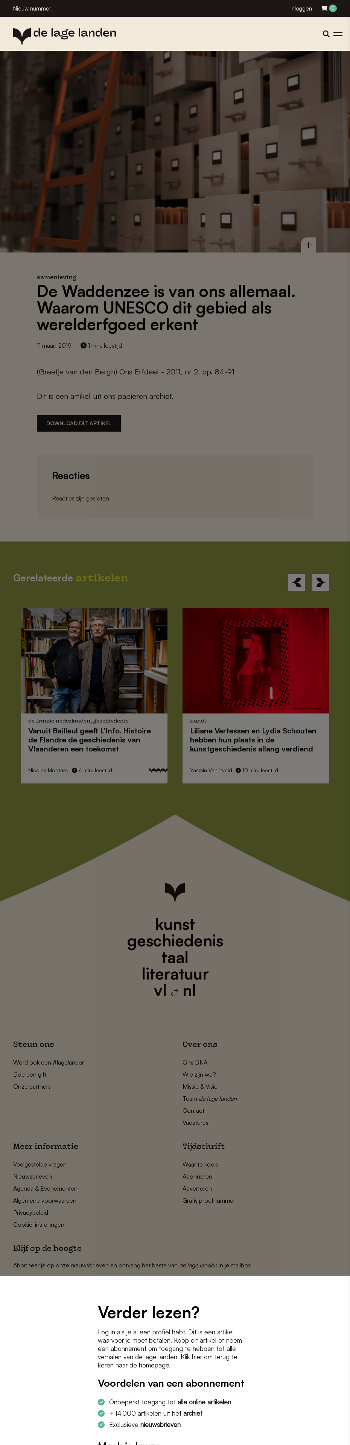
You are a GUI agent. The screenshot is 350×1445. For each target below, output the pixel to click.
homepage (154, 1365)
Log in (106, 1332)
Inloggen (301, 8)
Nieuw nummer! (33, 8)
